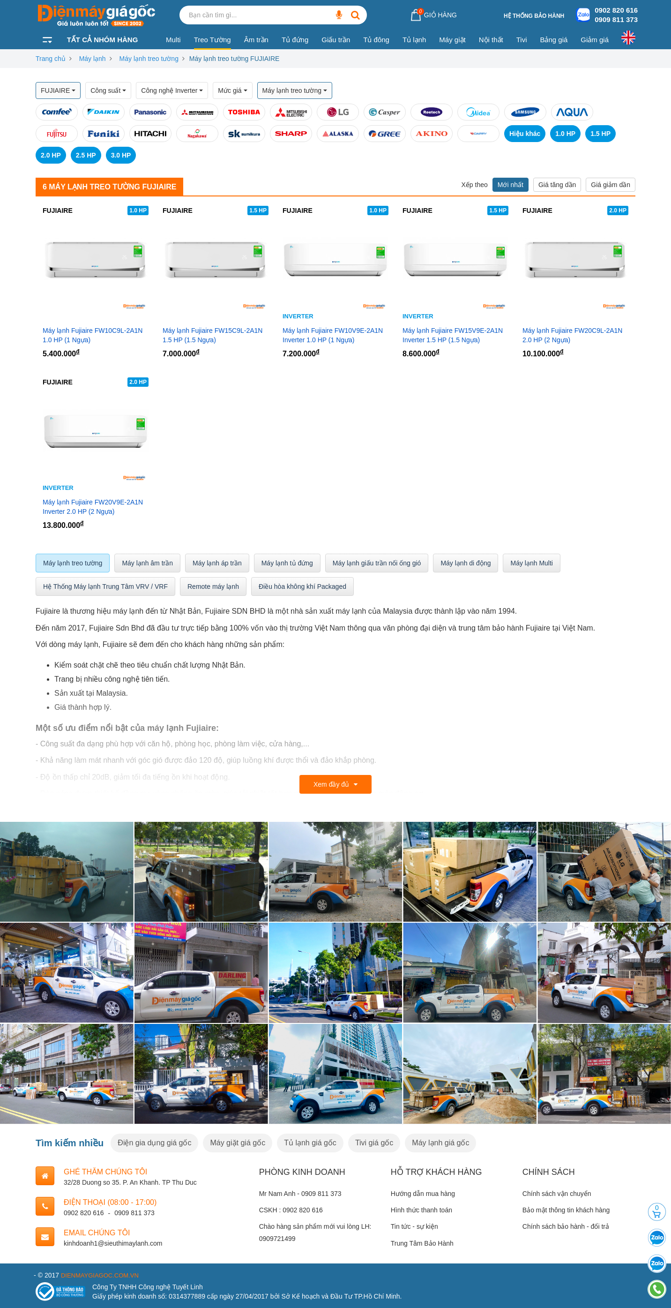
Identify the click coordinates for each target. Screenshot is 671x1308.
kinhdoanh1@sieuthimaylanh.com (113, 1243)
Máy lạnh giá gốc (440, 1143)
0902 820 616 (616, 10)
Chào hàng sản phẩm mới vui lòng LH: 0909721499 (315, 1232)
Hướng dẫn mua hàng (423, 1193)
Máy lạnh (92, 58)
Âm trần (256, 40)
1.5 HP (600, 133)
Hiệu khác (524, 133)
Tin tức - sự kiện (414, 1226)
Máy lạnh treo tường (149, 58)
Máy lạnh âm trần (147, 563)
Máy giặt (452, 40)
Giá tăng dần (557, 184)
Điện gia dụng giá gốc (154, 1143)
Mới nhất (510, 184)
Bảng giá (553, 40)
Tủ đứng (295, 40)
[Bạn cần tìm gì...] (338, 15)
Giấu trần (335, 40)
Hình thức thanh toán (421, 1210)
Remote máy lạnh (213, 586)
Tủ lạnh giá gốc (310, 1143)
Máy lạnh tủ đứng (287, 563)
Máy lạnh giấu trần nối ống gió (377, 563)
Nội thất (491, 40)
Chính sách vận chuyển (556, 1193)
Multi (173, 40)
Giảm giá (595, 40)
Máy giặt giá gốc (237, 1143)
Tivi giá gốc (374, 1143)
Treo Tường (212, 40)
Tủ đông (376, 40)
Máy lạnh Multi (531, 563)
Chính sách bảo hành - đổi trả (565, 1226)
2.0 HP (51, 155)
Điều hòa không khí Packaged (302, 586)
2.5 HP (86, 155)
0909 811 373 (616, 19)
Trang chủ (51, 58)
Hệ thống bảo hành (534, 16)
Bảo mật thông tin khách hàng (566, 1210)
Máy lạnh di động (465, 563)
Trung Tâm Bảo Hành (422, 1243)
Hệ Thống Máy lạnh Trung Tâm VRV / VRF (105, 586)
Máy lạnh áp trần (217, 563)
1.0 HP (565, 133)
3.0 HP (121, 155)
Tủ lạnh (414, 40)
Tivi (521, 40)
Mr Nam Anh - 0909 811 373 (300, 1193)
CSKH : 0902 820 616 (291, 1210)
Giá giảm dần (610, 184)
